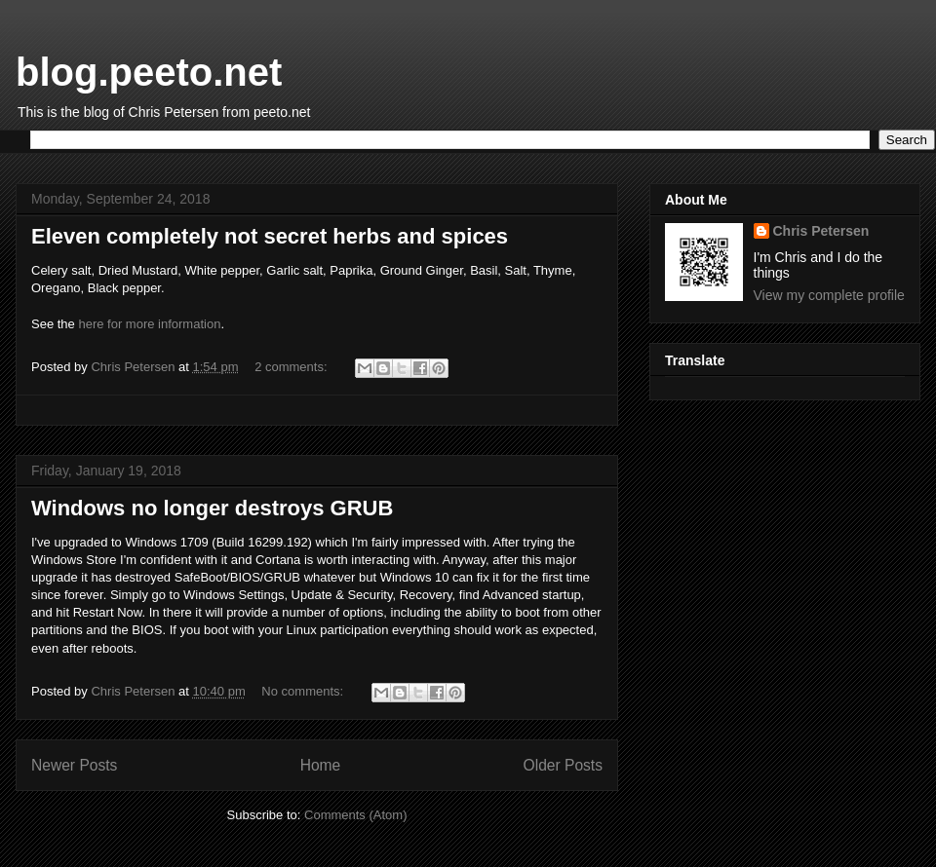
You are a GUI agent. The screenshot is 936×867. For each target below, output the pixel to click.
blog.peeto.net (149, 72)
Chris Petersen (821, 231)
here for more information (149, 324)
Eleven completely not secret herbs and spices (269, 236)
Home (320, 765)
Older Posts (563, 765)
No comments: (303, 691)
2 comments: (292, 366)
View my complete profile (829, 295)
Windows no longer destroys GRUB (212, 508)
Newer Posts (74, 765)
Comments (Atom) (355, 815)
